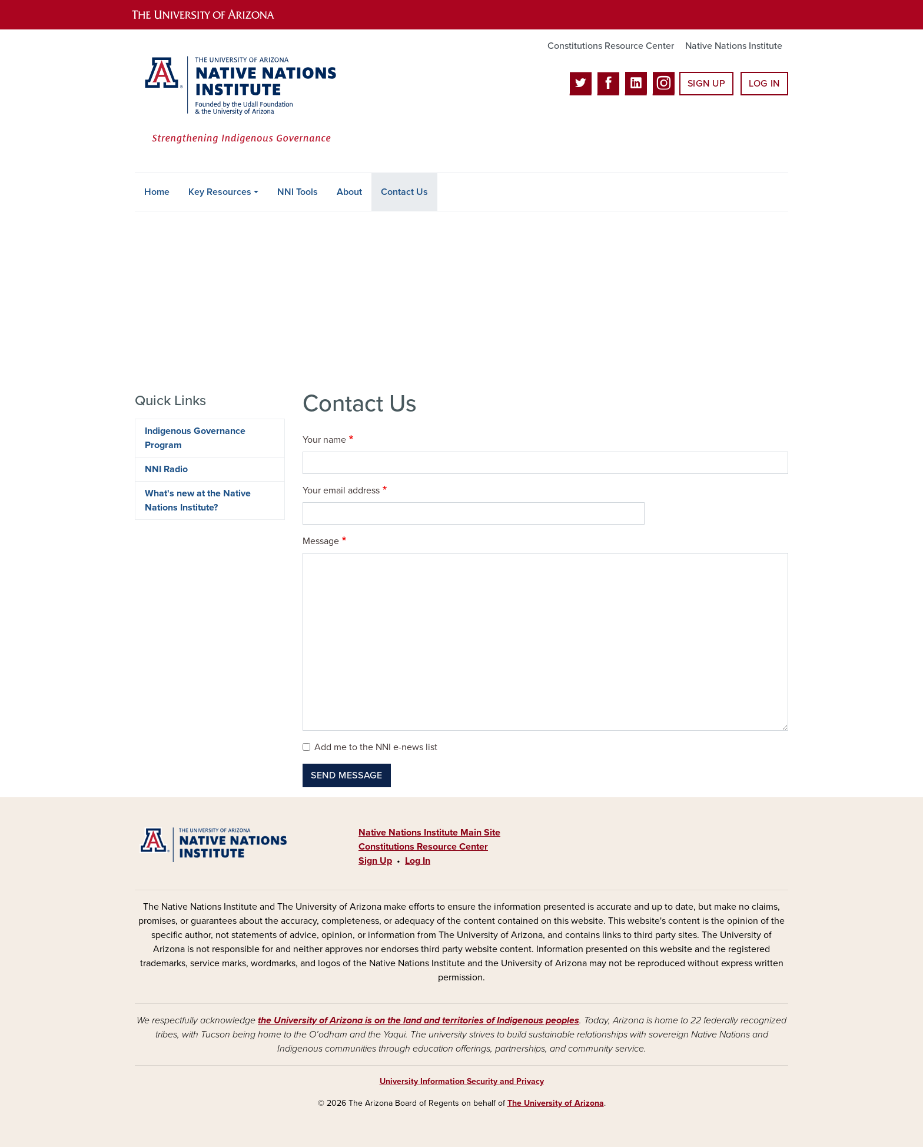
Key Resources (219, 192)
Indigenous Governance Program (195, 438)
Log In (764, 83)
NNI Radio (166, 469)
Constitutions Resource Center (610, 46)
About (349, 192)
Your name (324, 440)
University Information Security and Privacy (462, 1081)
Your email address (341, 490)
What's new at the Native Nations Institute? (198, 500)
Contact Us (404, 192)
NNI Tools (297, 192)
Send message (347, 775)
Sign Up (706, 83)
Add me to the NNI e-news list (375, 747)
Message (321, 541)
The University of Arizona (555, 1103)
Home (157, 192)
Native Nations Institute (733, 46)
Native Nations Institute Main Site (429, 832)
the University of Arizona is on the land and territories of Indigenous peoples (418, 1020)
